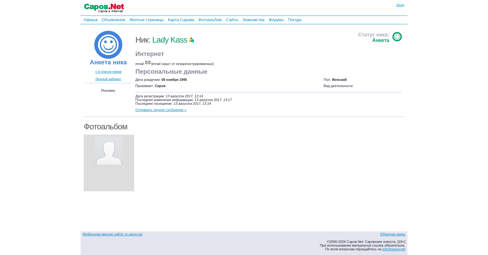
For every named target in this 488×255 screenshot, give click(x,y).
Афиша (90, 19)
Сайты (232, 19)
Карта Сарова (181, 19)
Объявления (113, 19)
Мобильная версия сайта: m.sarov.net (112, 234)
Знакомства (253, 19)
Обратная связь (392, 234)
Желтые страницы (146, 19)
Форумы (276, 19)
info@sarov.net (393, 249)
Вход (400, 5)
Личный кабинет (108, 79)
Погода (295, 19)
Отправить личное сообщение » (160, 110)
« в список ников (108, 71)
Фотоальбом (210, 19)
